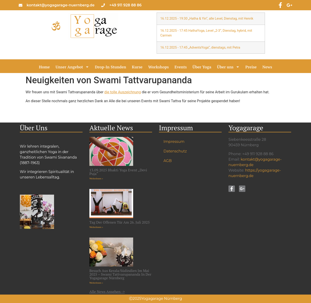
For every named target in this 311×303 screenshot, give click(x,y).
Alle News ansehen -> (107, 291)
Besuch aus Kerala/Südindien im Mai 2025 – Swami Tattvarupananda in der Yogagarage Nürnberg (120, 274)
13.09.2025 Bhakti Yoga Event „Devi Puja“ (118, 171)
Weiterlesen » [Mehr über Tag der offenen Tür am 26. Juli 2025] (96, 227)
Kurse (137, 68)
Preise (251, 68)
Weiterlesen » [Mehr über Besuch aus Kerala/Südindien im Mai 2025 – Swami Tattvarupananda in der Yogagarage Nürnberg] (96, 282)
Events (180, 68)
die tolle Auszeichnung (122, 92)
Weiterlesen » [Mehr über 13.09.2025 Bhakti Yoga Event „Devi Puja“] (96, 178)
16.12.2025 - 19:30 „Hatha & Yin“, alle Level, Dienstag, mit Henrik (206, 19)
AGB (167, 161)
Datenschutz (175, 151)
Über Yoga (201, 68)
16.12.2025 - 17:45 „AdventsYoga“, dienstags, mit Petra (200, 48)
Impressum (173, 141)
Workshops (158, 68)
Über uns (228, 68)
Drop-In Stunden (110, 68)
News (267, 68)
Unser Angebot (72, 68)
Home (44, 68)
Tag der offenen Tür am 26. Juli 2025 (119, 222)
